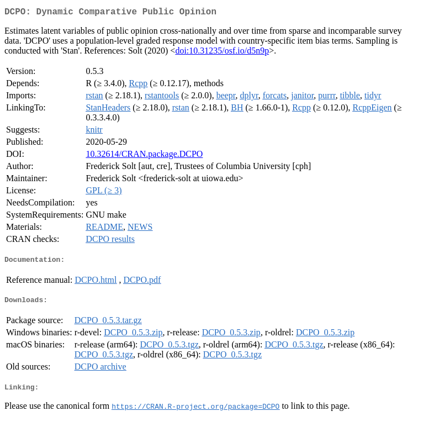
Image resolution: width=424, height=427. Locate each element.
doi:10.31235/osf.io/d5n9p (222, 52)
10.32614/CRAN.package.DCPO (144, 156)
